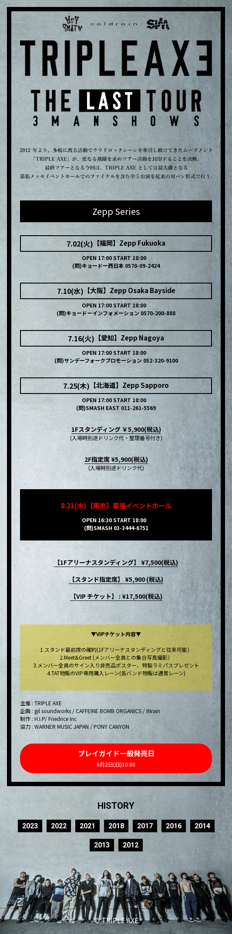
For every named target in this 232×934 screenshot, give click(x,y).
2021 (87, 826)
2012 (130, 845)
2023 (30, 826)
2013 (102, 845)
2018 (116, 826)
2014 (202, 826)
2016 (174, 826)
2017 (145, 826)
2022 (59, 826)
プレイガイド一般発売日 (116, 758)
